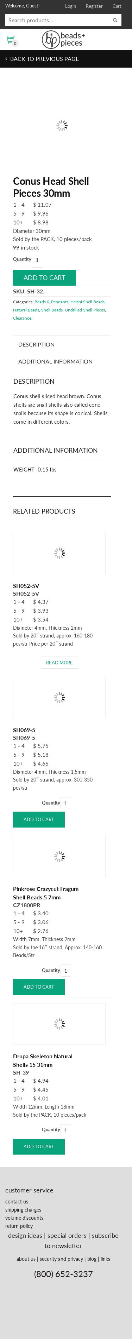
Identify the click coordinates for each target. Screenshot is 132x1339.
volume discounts (24, 1218)
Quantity (22, 259)
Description (36, 344)
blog (91, 1259)
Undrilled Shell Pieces (85, 310)
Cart (117, 6)
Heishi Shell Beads (87, 301)
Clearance (22, 318)
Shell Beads (52, 310)
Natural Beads (26, 310)
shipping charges (23, 1210)
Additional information (55, 361)
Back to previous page (44, 58)
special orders (67, 1235)
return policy (19, 1226)
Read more (59, 662)
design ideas (25, 1235)
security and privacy (61, 1259)
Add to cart (44, 277)
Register (94, 6)
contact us (16, 1201)
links (105, 1259)
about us (26, 1259)
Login (70, 6)
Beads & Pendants (51, 301)
